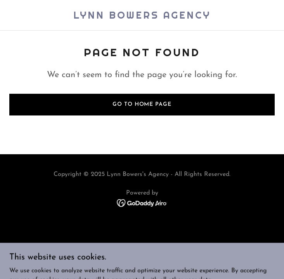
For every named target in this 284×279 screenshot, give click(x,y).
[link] (142, 17)
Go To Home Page (142, 104)
